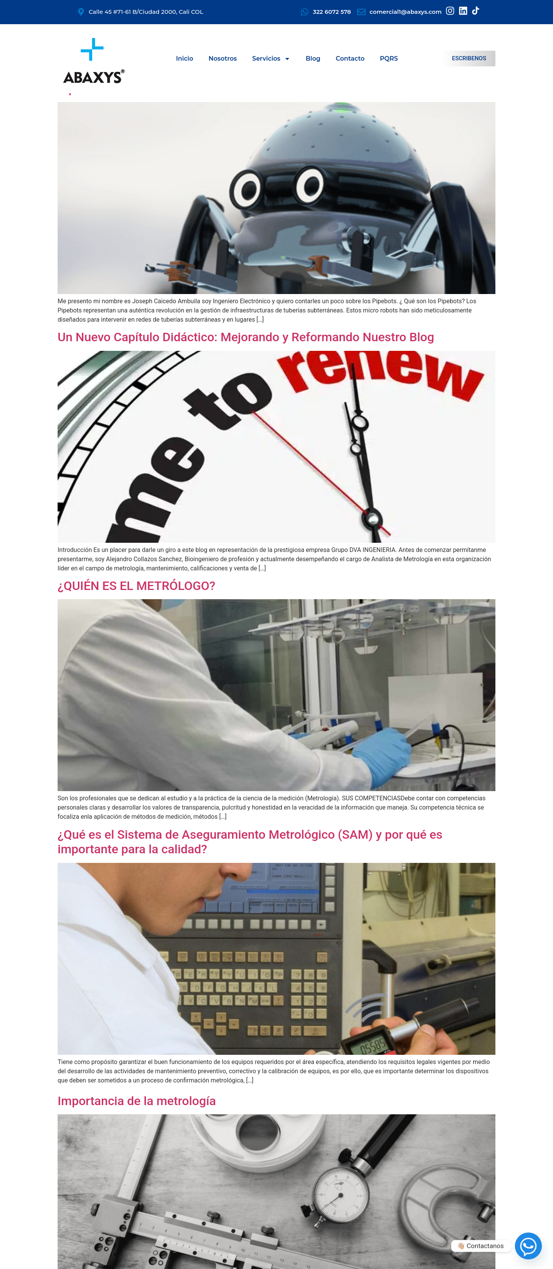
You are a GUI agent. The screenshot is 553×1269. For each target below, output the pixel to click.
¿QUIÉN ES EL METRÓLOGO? (136, 585)
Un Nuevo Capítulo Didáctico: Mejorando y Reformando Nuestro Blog (246, 337)
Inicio (184, 58)
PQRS (389, 58)
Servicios (271, 59)
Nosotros (223, 58)
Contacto (350, 58)
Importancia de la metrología (137, 1101)
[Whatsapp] (528, 1246)
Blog (313, 58)
